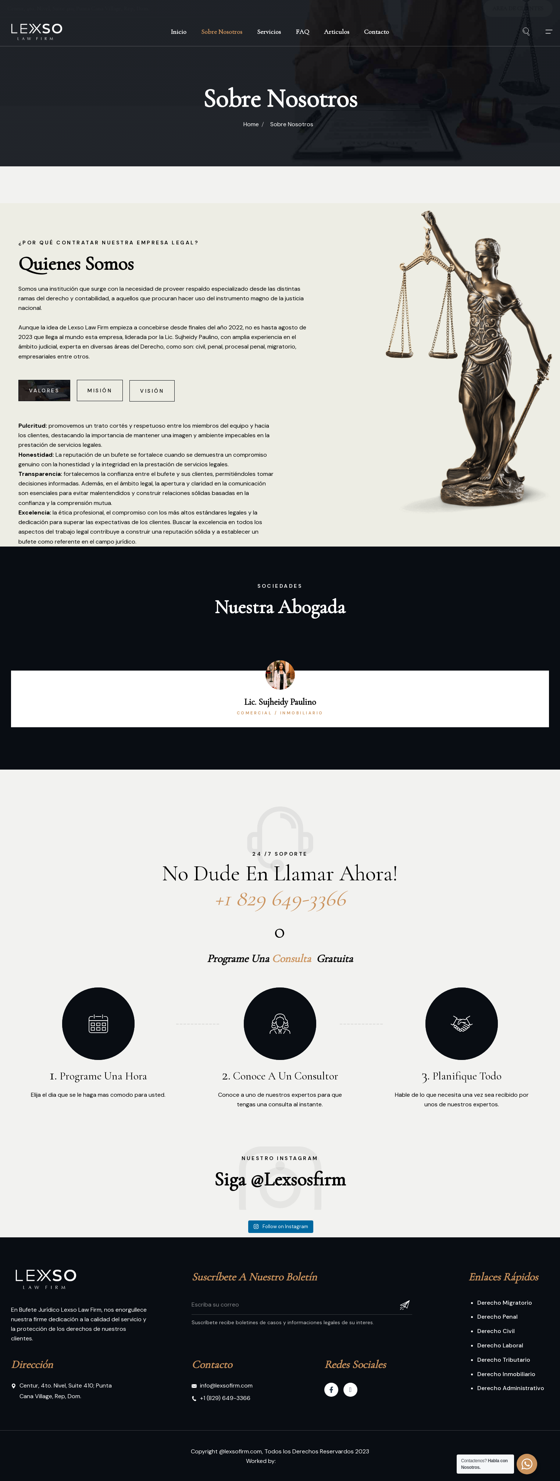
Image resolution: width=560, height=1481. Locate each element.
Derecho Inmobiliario (506, 1374)
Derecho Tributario (503, 1360)
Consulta (291, 954)
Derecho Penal (497, 1317)
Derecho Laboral (500, 1345)
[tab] (44, 414)
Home (251, 124)
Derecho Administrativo (510, 1388)
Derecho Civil (496, 1331)
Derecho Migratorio (504, 1303)
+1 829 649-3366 (280, 914)
